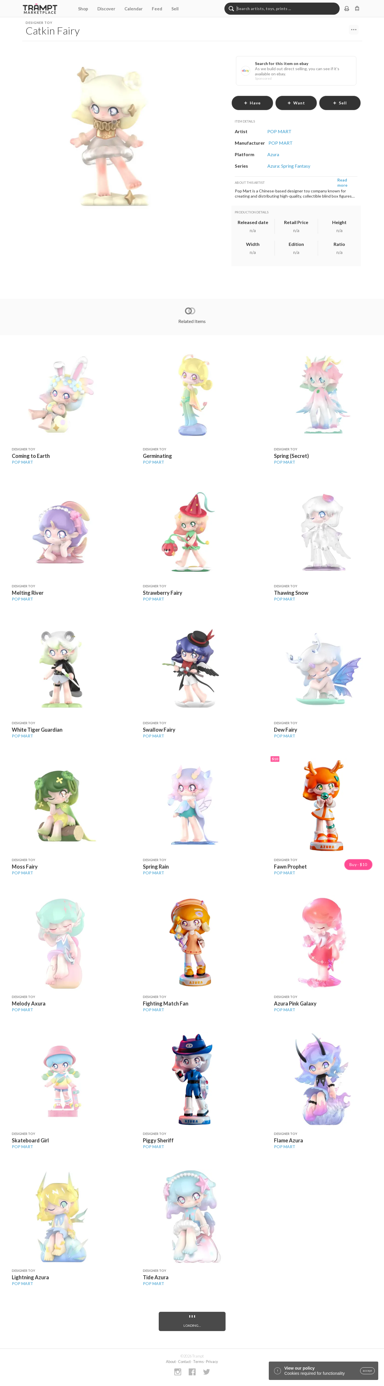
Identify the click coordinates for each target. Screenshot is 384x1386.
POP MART (22, 462)
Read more (342, 182)
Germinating (157, 456)
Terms (198, 1361)
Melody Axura (29, 1003)
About (171, 1361)
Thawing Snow (291, 593)
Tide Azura (156, 1277)
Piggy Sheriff (158, 1140)
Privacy (212, 1361)
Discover (106, 8)
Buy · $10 (358, 864)
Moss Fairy (25, 866)
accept (367, 1370)
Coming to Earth (31, 456)
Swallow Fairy (159, 730)
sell (340, 102)
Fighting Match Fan (165, 1003)
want (296, 102)
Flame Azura (288, 1140)
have (252, 102)
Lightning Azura (30, 1277)
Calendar (133, 8)
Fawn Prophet (290, 866)
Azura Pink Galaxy (295, 1003)
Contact (184, 1361)
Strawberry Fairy (162, 593)
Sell (175, 8)
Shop (83, 8)
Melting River (27, 593)
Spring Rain (156, 866)
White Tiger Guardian (37, 730)
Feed (157, 8)
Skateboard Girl (30, 1140)
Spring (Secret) (291, 456)
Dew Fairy (285, 730)
